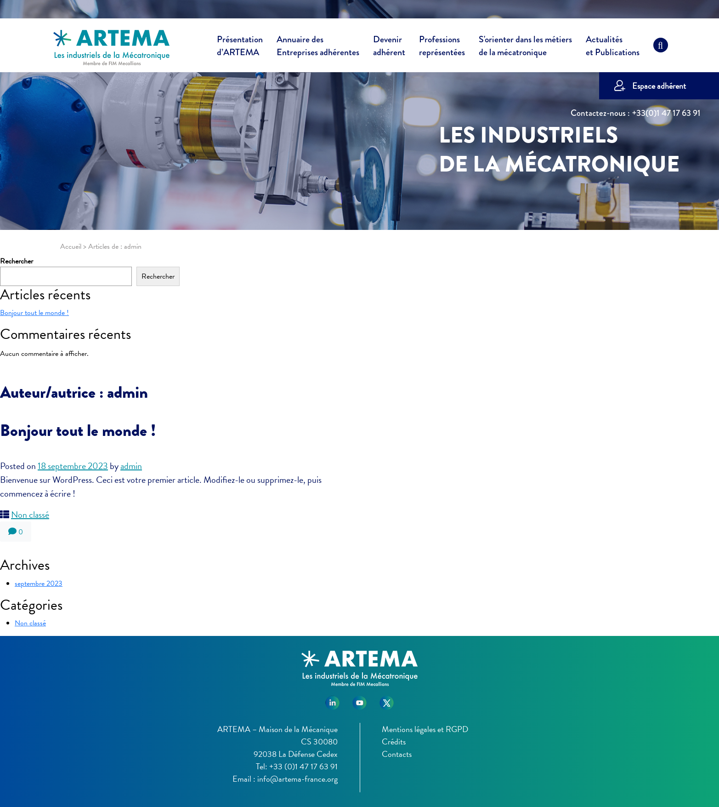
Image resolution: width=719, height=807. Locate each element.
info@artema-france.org (297, 779)
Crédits (394, 741)
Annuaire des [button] (318, 47)
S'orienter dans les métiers (525, 47)
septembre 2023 (38, 583)
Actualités (613, 47)
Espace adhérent (659, 86)
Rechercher (16, 261)
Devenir (389, 47)
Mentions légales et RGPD (425, 729)
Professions (442, 46)
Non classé (30, 514)
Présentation (240, 47)
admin (131, 466)
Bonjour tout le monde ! (34, 312)
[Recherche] (660, 47)
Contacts (397, 754)
